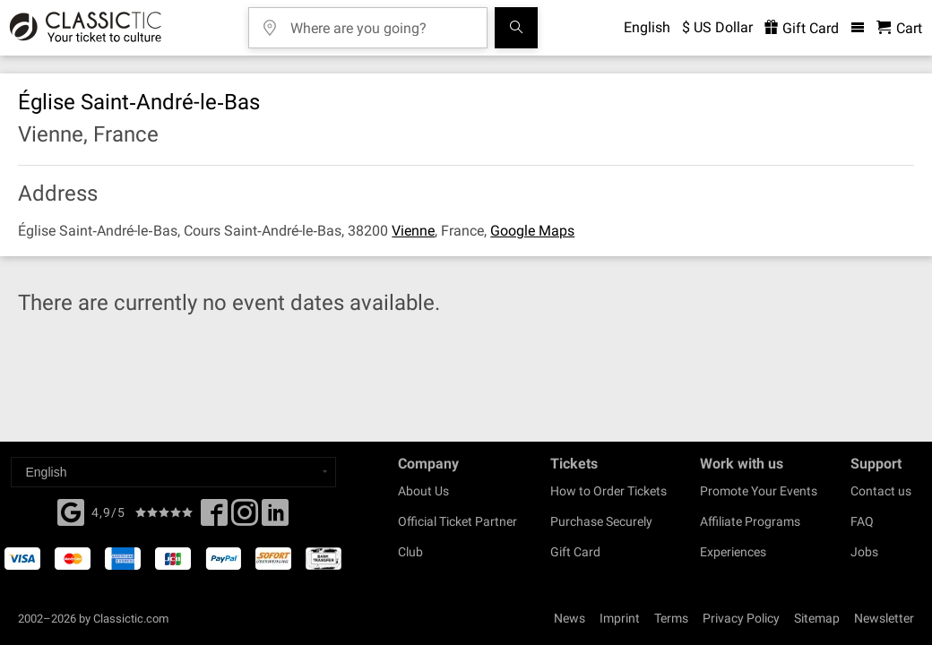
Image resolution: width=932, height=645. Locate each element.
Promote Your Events (758, 491)
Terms (671, 618)
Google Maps (532, 230)
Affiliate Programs (750, 521)
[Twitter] (244, 518)
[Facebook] (70, 510)
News (569, 618)
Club (410, 552)
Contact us (880, 491)
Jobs (864, 552)
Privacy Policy (741, 618)
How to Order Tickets (608, 491)
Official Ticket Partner (457, 521)
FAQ (862, 521)
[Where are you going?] (380, 22)
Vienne (413, 230)
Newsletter (884, 618)
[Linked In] (275, 518)
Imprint (620, 618)
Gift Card (575, 552)
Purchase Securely (601, 521)
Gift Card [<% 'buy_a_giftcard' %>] (801, 28)
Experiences (733, 552)
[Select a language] (173, 472)
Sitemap (817, 618)
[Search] (516, 27)
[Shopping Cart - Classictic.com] (899, 28)
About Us (423, 491)
